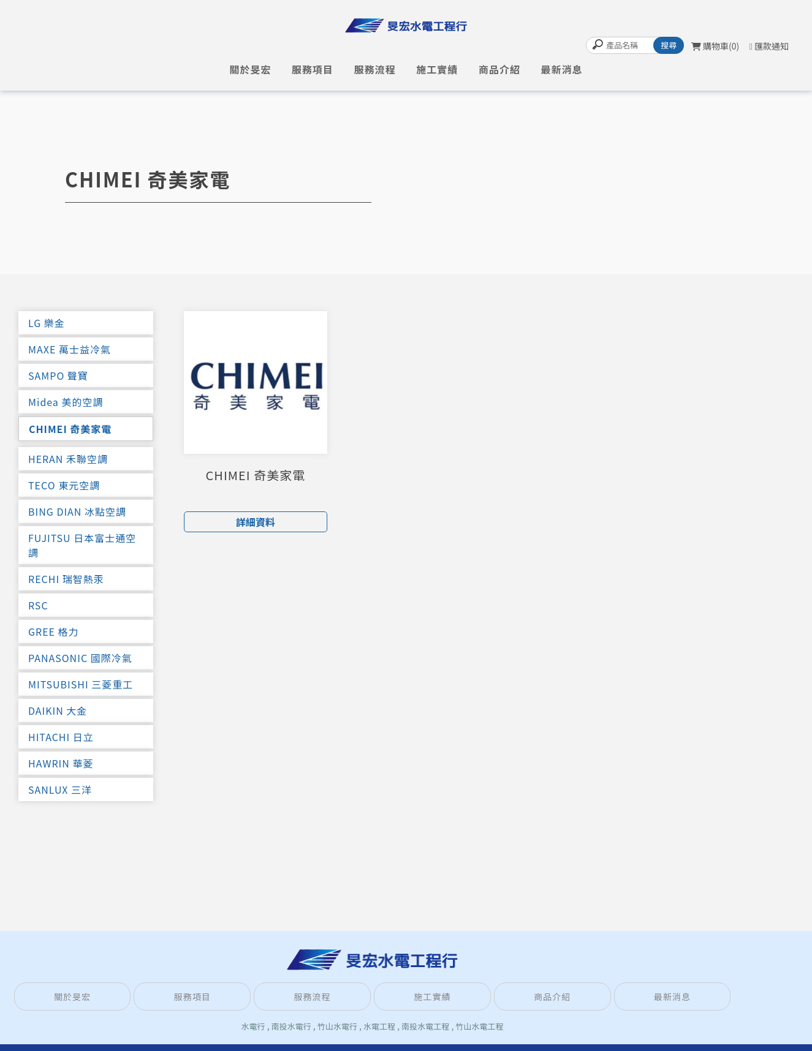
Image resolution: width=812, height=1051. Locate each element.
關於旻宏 (250, 69)
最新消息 (562, 69)
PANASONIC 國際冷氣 (80, 657)
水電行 (253, 1026)
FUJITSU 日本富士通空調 (82, 545)
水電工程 (379, 1026)
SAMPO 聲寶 (58, 375)
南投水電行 (291, 1026)
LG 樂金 (46, 322)
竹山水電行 (337, 1026)
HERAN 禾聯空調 (68, 458)
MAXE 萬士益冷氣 (69, 349)
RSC (38, 605)
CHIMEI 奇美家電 (70, 428)
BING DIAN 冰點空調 (77, 511)
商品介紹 (499, 69)
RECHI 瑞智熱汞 (66, 578)
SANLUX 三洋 (60, 789)
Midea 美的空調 (65, 401)
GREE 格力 (53, 631)
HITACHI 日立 (61, 736)
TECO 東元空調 (64, 485)
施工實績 (437, 69)
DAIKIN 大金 (57, 710)
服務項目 (312, 69)
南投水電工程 (425, 1026)
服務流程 (375, 69)
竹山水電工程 (479, 1026)
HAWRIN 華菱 (60, 763)
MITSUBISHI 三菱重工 (80, 684)
